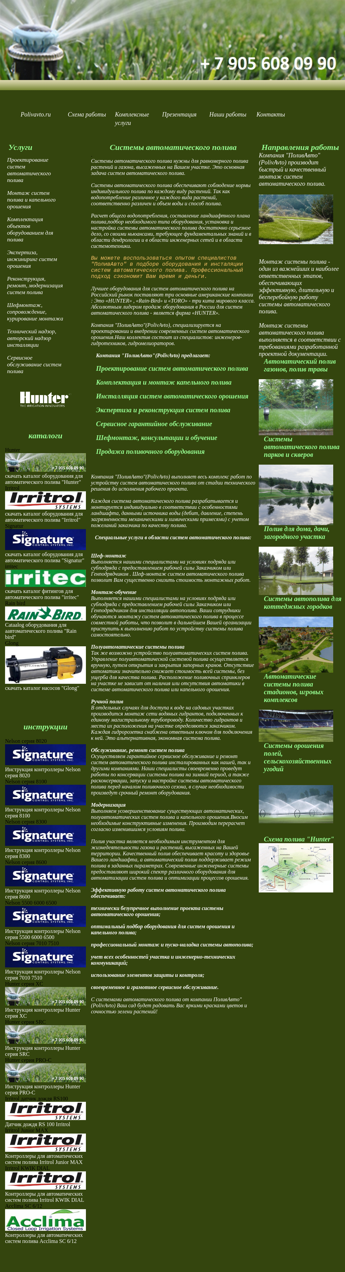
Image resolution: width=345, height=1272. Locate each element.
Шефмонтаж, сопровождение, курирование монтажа (35, 312)
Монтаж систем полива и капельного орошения (31, 200)
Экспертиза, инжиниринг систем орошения (32, 259)
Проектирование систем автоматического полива (29, 170)
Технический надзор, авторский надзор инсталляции (31, 338)
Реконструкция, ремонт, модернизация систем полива (35, 285)
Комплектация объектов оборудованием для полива (30, 229)
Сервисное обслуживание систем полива (34, 364)
